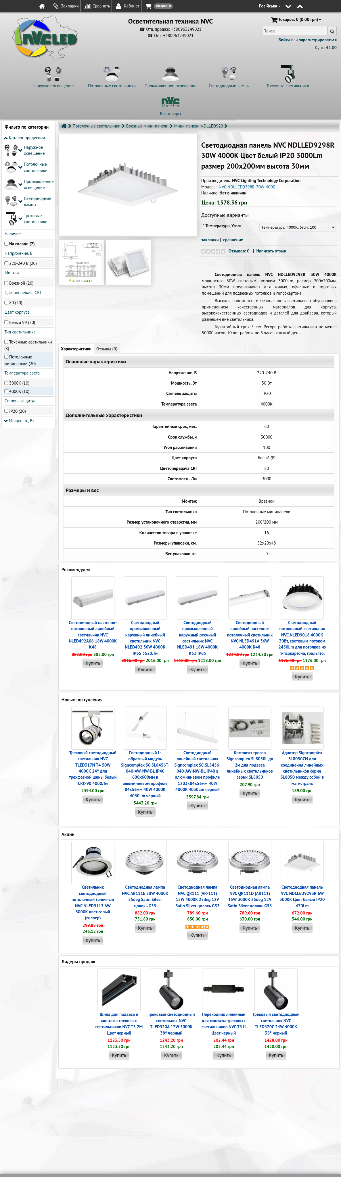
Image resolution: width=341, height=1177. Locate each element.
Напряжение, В (17, 168)
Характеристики (76, 349)
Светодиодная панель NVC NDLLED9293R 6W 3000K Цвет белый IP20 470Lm (302, 896)
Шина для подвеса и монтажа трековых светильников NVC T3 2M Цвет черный (119, 1023)
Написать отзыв (271, 251)
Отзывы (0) (107, 349)
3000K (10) (19, 297)
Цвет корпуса (16, 226)
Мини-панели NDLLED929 (198, 126)
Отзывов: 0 (239, 251)
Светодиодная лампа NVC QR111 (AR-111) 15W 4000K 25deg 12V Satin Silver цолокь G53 (197, 896)
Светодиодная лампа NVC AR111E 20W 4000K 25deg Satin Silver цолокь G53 (145, 896)
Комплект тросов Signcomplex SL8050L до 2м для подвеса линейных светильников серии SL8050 (250, 765)
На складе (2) (22, 158)
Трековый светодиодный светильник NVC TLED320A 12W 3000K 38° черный (171, 1023)
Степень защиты (19, 315)
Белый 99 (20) (22, 237)
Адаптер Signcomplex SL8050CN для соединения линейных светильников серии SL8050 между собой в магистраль (302, 768)
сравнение (233, 239)
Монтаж (11, 187)
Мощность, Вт (18, 335)
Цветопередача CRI (22, 207)
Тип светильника (19, 246)
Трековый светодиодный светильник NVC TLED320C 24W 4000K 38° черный (276, 1023)
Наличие (12, 148)
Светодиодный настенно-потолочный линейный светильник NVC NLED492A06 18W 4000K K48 (93, 635)
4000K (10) (19, 306)
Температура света (21, 287)
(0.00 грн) (295, 19)
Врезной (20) (21, 197)
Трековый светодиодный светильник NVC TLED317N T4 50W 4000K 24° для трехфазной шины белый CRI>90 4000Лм (93, 768)
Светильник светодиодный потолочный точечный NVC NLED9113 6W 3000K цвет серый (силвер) (93, 902)
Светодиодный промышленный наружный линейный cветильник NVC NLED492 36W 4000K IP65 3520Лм (145, 638)
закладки (210, 239)
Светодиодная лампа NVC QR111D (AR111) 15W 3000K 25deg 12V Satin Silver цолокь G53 (250, 896)
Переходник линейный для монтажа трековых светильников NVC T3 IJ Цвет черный (224, 1023)
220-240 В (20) (23, 178)
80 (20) (15, 217)
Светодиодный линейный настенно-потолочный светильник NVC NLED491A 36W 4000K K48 (250, 635)
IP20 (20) (17, 325)
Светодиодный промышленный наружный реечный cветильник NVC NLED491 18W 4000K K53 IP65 (197, 638)
